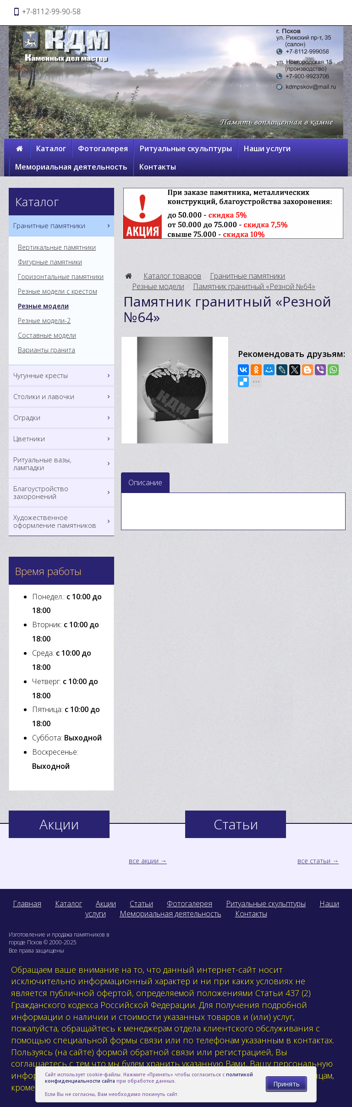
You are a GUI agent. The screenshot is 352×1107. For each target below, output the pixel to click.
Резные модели (158, 286)
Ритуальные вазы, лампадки (62, 463)
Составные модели (47, 335)
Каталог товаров (172, 276)
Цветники (62, 438)
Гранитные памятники (247, 276)
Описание (145, 482)
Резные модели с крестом (57, 291)
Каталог (51, 148)
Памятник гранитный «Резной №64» (254, 286)
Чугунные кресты (62, 375)
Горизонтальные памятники (61, 276)
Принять (286, 1084)
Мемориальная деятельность (71, 167)
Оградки (62, 417)
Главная (27, 904)
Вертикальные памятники (57, 247)
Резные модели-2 (44, 320)
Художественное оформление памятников (62, 521)
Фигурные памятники (50, 262)
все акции (144, 860)
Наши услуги (267, 148)
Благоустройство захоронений (62, 492)
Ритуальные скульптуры (186, 148)
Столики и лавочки (62, 396)
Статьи (141, 904)
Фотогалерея (103, 148)
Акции (106, 904)
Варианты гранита (46, 350)
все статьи (313, 860)
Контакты (157, 167)
